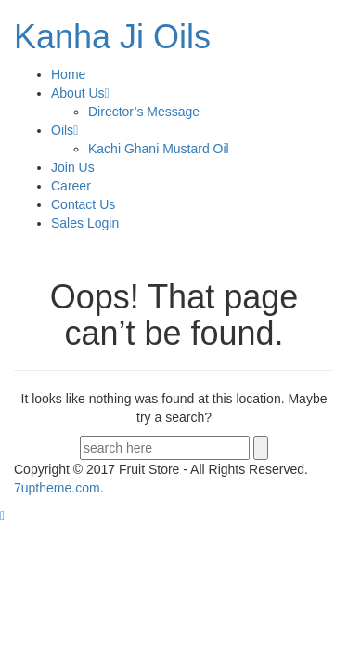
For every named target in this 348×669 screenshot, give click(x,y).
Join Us (73, 167)
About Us (80, 92)
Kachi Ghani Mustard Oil (158, 148)
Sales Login (85, 223)
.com (57, 487)
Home (68, 74)
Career (71, 185)
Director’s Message (144, 111)
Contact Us (83, 204)
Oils (64, 130)
